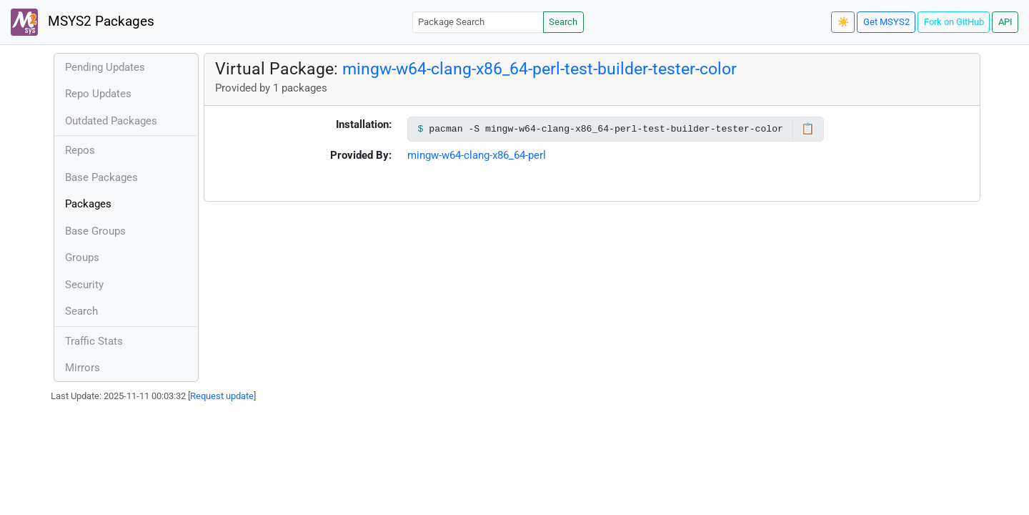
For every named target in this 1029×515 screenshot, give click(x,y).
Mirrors (82, 367)
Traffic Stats (94, 341)
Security (84, 284)
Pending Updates (105, 67)
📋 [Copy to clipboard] (808, 128)
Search (563, 21)
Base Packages (101, 177)
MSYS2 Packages (82, 22)
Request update (222, 396)
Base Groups (95, 231)
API (1005, 21)
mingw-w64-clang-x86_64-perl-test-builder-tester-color (539, 68)
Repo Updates (98, 93)
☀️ (843, 21)
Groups (82, 257)
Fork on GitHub (954, 21)
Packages (88, 203)
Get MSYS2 (886, 21)
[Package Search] (478, 21)
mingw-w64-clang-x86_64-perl (476, 155)
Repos (80, 150)
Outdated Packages (111, 120)
